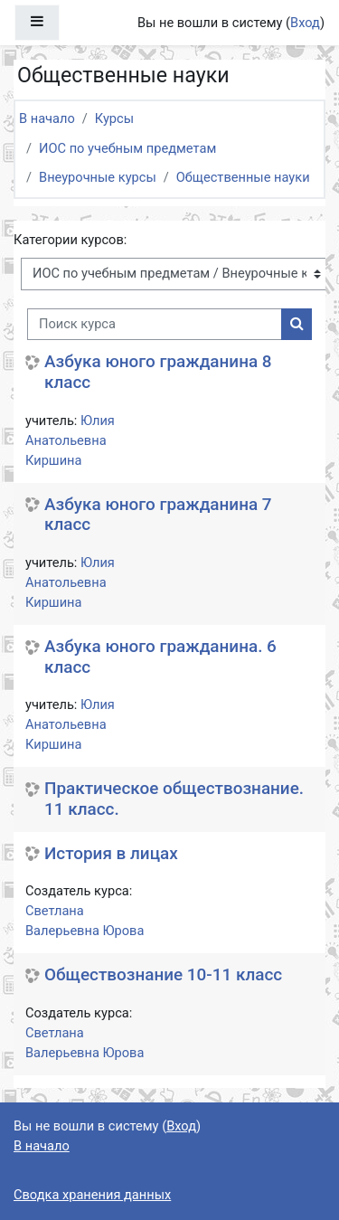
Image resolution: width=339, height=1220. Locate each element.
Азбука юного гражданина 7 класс (158, 515)
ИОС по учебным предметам (127, 148)
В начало (47, 118)
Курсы (114, 118)
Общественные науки (243, 177)
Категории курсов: (70, 240)
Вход (305, 22)
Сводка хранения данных (92, 1195)
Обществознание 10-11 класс (163, 975)
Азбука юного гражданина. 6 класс (160, 657)
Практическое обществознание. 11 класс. (174, 799)
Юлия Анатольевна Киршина (70, 440)
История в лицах (111, 854)
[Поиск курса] (154, 324)
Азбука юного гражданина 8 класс (158, 372)
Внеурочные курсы (97, 177)
